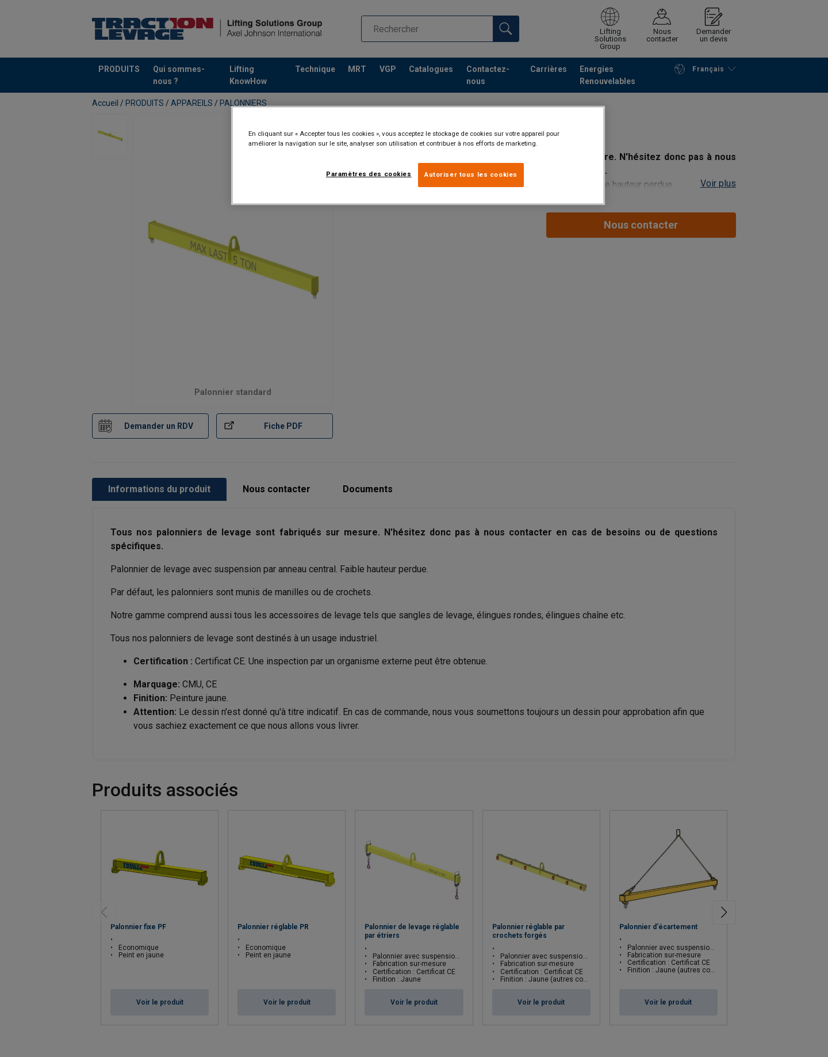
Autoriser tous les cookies (471, 174)
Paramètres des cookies (369, 174)
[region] (418, 155)
